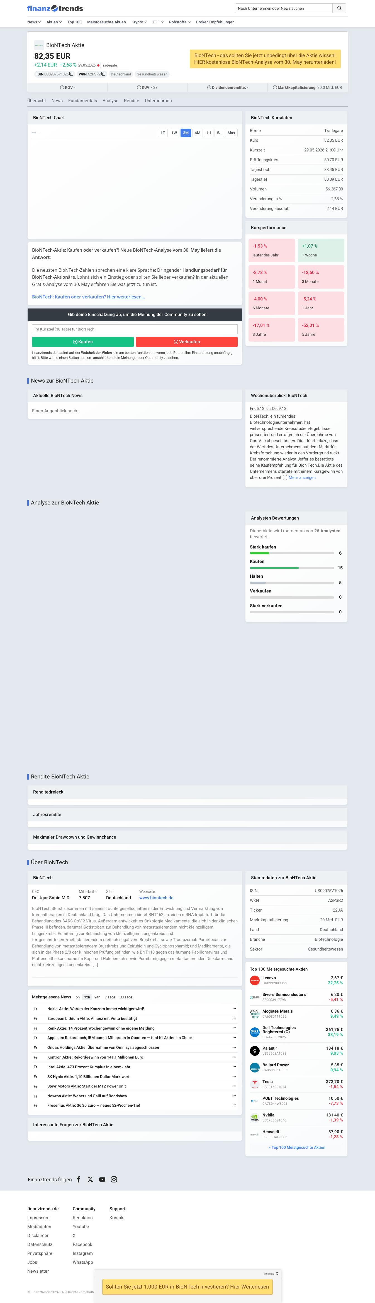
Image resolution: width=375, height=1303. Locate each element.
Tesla (267, 1082)
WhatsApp (83, 1262)
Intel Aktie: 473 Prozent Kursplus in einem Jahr (88, 1067)
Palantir (269, 1048)
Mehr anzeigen (302, 477)
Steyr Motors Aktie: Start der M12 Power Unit (86, 1086)
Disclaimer (37, 1235)
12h (87, 997)
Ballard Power (275, 1065)
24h (97, 997)
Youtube (81, 1226)
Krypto (137, 22)
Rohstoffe (178, 22)
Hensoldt (270, 1132)
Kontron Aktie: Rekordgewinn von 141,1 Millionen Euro (95, 1057)
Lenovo (269, 978)
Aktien (52, 22)
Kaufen (85, 342)
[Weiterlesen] (234, 1009)
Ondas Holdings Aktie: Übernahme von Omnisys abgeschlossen (103, 1047)
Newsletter (38, 1271)
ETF (156, 22)
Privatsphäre (39, 1253)
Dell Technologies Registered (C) (279, 1030)
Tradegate (109, 65)
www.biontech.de (156, 898)
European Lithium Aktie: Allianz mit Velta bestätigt (92, 1019)
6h (78, 997)
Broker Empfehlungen (215, 22)
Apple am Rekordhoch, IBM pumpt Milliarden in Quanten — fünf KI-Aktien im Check (120, 1038)
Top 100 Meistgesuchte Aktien (298, 1147)
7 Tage (110, 997)
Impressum (38, 1217)
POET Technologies (280, 1098)
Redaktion (83, 1217)
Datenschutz (39, 1244)
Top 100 (74, 22)
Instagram (83, 1253)
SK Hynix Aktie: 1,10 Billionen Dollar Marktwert (88, 1077)
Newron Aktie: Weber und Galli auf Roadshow (87, 1096)
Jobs (32, 1262)
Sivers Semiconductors (284, 995)
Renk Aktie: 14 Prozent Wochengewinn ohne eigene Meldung (101, 1028)
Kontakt (117, 1217)
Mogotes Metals (277, 1011)
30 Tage (126, 997)
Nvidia (268, 1115)
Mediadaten (39, 1226)
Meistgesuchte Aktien (106, 22)
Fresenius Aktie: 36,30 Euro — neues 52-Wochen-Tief (93, 1105)
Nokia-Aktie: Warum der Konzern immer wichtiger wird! (95, 1009)
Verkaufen (189, 342)
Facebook (82, 1244)
